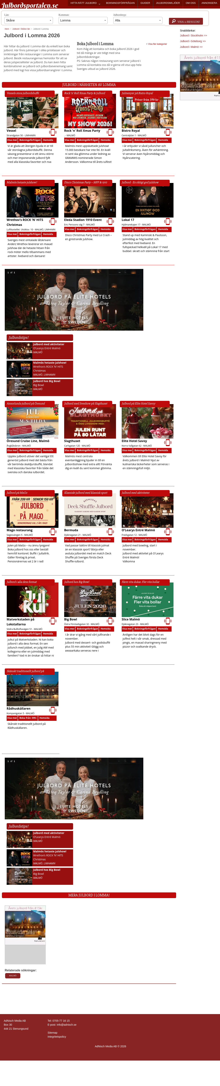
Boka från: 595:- (28, 718)
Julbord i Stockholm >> (193, 35)
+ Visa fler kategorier (156, 44)
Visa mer (12, 140)
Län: (28, 18)
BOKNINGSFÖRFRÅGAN (120, 3)
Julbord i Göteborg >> (193, 41)
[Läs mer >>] (25, 925)
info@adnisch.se (66, 1024)
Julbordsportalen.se (29, 5)
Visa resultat (186, 21)
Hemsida (48, 140)
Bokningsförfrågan (30, 140)
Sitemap (52, 1032)
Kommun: (83, 18)
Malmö (12, 976)
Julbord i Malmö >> (191, 46)
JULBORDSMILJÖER (168, 3)
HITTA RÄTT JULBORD (84, 3)
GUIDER (145, 3)
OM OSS (191, 3)
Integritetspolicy (57, 1036)
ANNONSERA (209, 3)
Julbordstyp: (137, 18)
